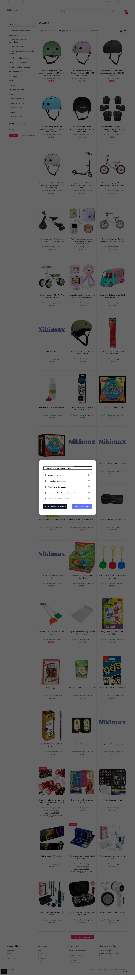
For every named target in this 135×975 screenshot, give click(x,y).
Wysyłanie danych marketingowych (61, 493)
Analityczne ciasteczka (57, 487)
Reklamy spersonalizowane (58, 499)
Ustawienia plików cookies (58, 468)
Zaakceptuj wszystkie (81, 506)
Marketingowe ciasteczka (58, 481)
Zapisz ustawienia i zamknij (55, 506)
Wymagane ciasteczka (56, 475)
